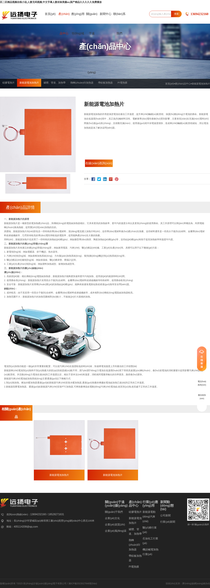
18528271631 (56, 515)
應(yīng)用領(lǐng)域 (77, 23)
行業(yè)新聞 (167, 523)
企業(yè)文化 (112, 519)
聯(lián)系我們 (119, 23)
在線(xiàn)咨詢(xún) (103, 165)
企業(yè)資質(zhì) (115, 525)
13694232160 (199, 14)
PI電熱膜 (164, 93)
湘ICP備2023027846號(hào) (82, 584)
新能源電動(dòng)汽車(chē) (149, 518)
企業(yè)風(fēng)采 (115, 532)
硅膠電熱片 (12, 93)
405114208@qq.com (26, 528)
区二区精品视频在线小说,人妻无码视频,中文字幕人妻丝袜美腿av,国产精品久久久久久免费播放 (47, 2)
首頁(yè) (50, 13)
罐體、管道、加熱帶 (73, 93)
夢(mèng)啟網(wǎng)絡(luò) (196, 584)
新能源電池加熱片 (201, 83)
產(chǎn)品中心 (64, 23)
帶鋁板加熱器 (140, 93)
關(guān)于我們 (114, 513)
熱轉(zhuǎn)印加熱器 (109, 93)
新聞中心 (105, 13)
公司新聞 (165, 516)
